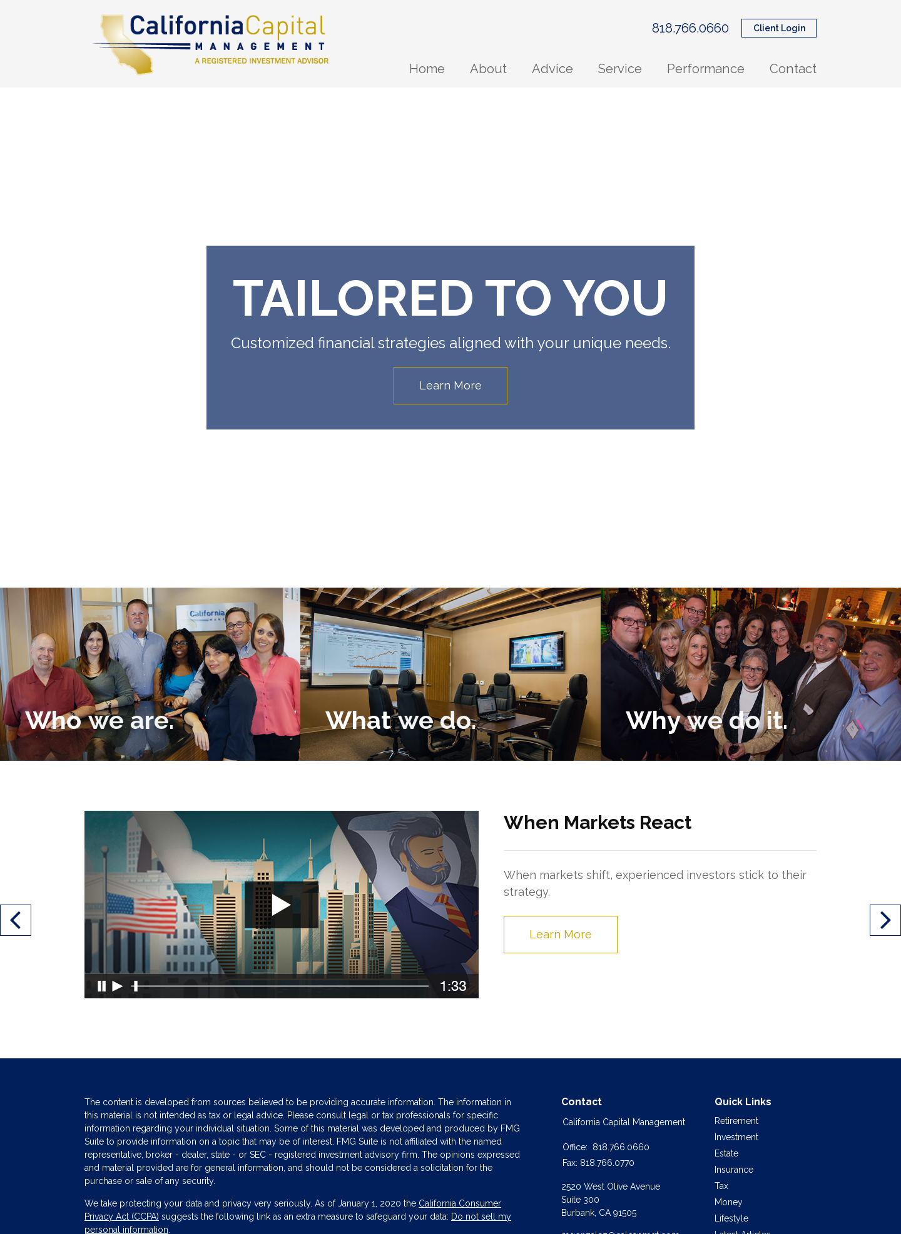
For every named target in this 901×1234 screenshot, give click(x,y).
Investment (736, 1137)
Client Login (779, 28)
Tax (721, 1186)
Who (99, 720)
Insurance (734, 1170)
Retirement (736, 1121)
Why (706, 720)
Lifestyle (731, 1218)
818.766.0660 (690, 28)
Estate (726, 1153)
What (400, 720)
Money (729, 1202)
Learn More (450, 385)
